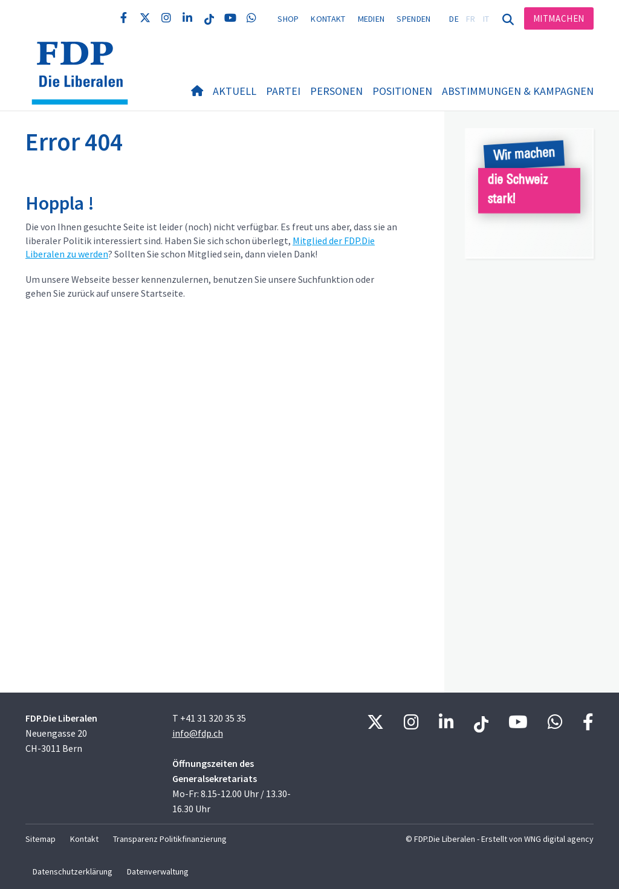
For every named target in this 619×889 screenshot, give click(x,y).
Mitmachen (559, 18)
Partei (283, 91)
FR (471, 18)
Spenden (413, 18)
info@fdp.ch (197, 733)
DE (454, 18)
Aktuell (234, 91)
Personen (336, 91)
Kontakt (328, 18)
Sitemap (40, 838)
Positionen (402, 91)
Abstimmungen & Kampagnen (518, 91)
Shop (288, 18)
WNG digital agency (559, 838)
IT (486, 18)
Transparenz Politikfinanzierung (170, 838)
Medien (371, 18)
